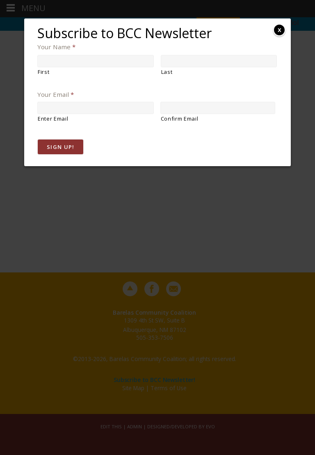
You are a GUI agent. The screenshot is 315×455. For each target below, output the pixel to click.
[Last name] (219, 61)
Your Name (56, 47)
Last (167, 71)
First (43, 71)
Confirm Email (180, 118)
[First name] (95, 61)
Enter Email (53, 118)
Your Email (55, 94)
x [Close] (279, 29)
